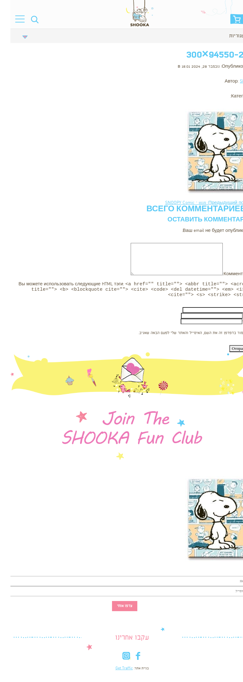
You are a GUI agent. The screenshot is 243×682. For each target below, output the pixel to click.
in (116, 659)
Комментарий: (227, 274)
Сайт (237, 323)
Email (237, 317)
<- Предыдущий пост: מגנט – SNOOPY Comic (199, 203)
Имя (238, 311)
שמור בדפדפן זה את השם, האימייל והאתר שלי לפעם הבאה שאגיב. (181, 334)
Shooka (236, 81)
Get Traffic (113, 670)
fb (127, 659)
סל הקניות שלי (227, 21)
